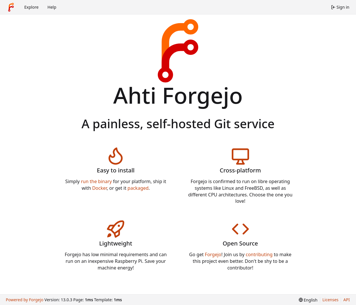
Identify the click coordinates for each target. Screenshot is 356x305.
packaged (138, 188)
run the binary (96, 181)
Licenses (330, 299)
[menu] (308, 300)
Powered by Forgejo (24, 299)
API (346, 299)
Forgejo (213, 254)
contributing (259, 254)
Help (51, 7)
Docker (99, 188)
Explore (31, 7)
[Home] (11, 7)
